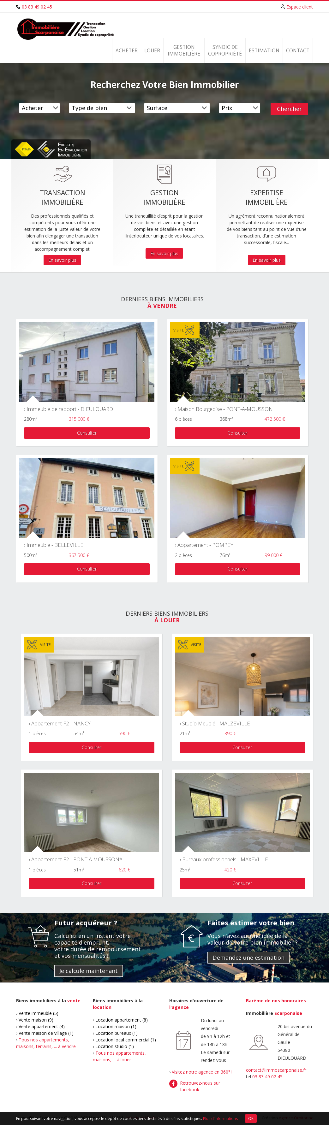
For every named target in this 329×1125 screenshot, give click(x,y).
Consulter (87, 433)
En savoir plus (62, 260)
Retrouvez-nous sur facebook (200, 1084)
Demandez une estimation (248, 957)
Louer (152, 50)
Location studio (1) (114, 1046)
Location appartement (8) (121, 1020)
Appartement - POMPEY (205, 544)
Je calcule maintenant (88, 971)
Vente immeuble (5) (38, 1013)
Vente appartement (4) (42, 1026)
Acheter (127, 50)
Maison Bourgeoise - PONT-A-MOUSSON (225, 409)
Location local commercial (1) (125, 1040)
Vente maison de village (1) (46, 1033)
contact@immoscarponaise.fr (276, 1070)
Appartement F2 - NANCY (61, 723)
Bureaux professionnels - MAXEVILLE (225, 859)
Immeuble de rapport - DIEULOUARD (70, 409)
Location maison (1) (115, 1026)
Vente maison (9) (36, 1020)
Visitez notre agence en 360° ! (202, 1072)
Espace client (299, 7)
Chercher (289, 109)
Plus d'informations (220, 1118)
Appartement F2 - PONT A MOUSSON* (76, 859)
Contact (297, 50)
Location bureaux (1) (116, 1033)
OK (251, 1118)
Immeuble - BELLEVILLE (55, 544)
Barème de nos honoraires (276, 1001)
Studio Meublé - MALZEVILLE (216, 723)
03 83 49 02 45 (37, 7)
